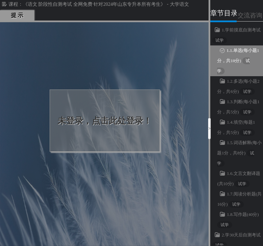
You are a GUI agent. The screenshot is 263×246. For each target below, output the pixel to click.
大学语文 (179, 4)
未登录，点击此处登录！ (105, 120)
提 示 (17, 15)
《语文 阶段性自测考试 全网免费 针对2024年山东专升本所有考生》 (94, 4)
